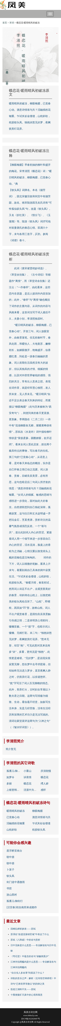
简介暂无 (11, 749)
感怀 (43, 789)
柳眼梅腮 (37, 811)
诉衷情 (27, 777)
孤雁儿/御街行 (15, 771)
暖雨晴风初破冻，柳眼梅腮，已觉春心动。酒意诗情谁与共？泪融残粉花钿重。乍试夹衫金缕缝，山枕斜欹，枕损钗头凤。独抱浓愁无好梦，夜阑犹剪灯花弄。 (30, 116)
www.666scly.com (30, 1015)
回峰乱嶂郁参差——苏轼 (23, 929)
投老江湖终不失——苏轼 (23, 989)
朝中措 (10, 857)
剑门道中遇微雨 (16, 882)
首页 (4, 23)
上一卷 (7, 68)
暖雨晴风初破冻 (16, 811)
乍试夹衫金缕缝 (41, 823)
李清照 (11, 741)
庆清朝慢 (46, 771)
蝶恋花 (44, 777)
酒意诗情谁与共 (41, 817)
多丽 (9, 783)
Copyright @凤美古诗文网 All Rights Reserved (30, 1022)
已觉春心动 (13, 817)
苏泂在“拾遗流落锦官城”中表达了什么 (30, 934)
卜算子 (10, 869)
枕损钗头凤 (38, 829)
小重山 (27, 771)
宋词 (11, 23)
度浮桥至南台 (14, 850)
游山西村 (12, 894)
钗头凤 (10, 876)
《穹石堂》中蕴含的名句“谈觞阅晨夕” (30, 956)
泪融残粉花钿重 (16, 823)
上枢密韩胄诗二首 (17, 789)
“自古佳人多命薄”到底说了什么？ (27, 973)
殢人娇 (44, 783)
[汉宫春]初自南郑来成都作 (22, 907)
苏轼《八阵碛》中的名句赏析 (25, 940)
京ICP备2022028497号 (30, 1019)
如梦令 (10, 777)
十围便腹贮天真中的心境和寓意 (26, 995)
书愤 (9, 888)
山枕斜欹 (12, 829)
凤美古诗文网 (30, 1012)
